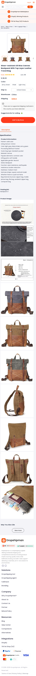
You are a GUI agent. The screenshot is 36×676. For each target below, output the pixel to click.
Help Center (6, 625)
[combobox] (19, 90)
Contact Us (6, 603)
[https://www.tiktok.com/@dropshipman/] (3, 566)
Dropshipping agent (9, 578)
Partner (4, 607)
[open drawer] (34, 2)
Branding (5, 586)
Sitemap (25, 673)
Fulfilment (5, 582)
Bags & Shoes (9, 26)
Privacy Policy (16, 673)
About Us (5, 599)
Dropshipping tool (8, 574)
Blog (3, 621)
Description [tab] (5, 130)
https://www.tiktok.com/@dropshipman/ (3, 566)
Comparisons (7, 629)
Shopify (4, 643)
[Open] (31, 90)
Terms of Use (6, 673)
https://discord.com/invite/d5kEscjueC (6, 566)
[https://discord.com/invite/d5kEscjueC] (6, 566)
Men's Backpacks (5, 28)
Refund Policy (7, 611)
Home (2, 26)
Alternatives (6, 633)
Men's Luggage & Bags (20, 26)
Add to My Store (18, 120)
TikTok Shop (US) (8, 646)
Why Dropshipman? (9, 596)
